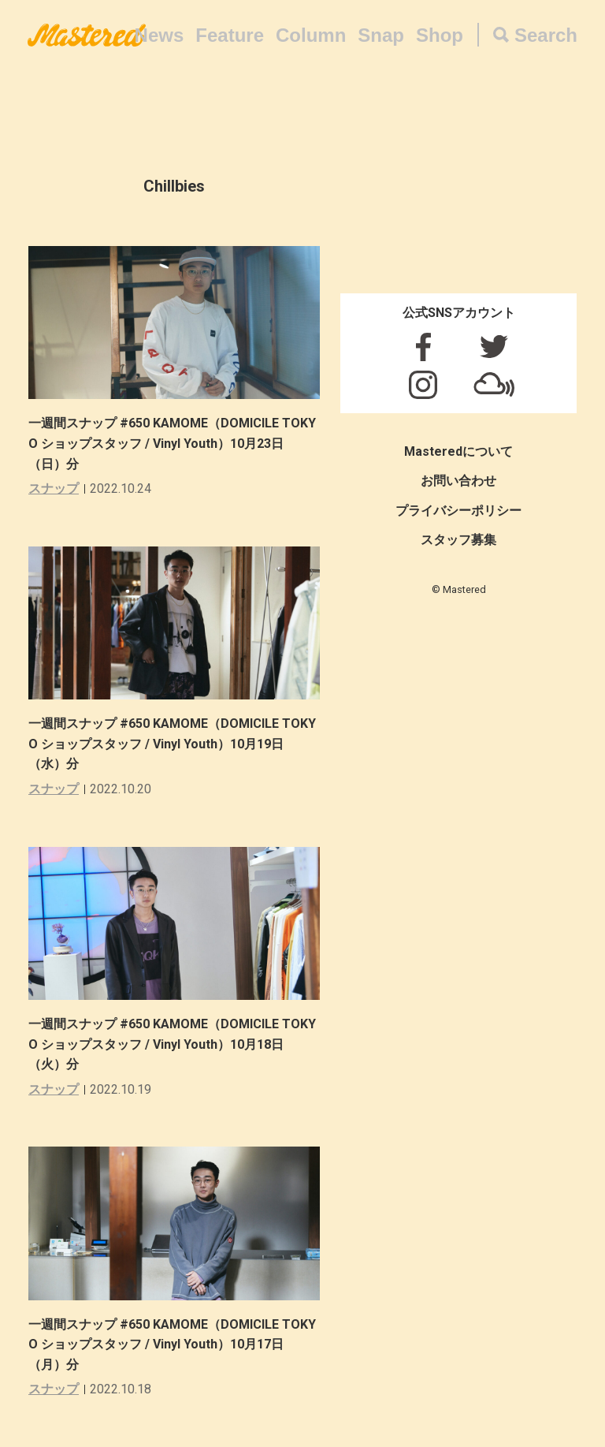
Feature (229, 35)
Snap (381, 35)
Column (311, 35)
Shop (439, 35)
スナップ (53, 488)
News (159, 35)
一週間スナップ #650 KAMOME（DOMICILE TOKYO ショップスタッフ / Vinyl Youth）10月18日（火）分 (172, 1044)
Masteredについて (458, 451)
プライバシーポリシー (458, 510)
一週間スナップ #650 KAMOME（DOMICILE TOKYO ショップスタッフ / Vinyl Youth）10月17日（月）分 (172, 1344)
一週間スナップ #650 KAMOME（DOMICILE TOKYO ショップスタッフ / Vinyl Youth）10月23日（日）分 (172, 443)
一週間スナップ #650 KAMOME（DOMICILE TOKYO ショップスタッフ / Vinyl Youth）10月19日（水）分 (172, 743)
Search (545, 35)
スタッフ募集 (458, 539)
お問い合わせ (458, 480)
